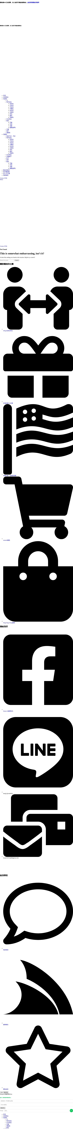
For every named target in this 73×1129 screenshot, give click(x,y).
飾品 (7, 120)
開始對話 (3, 1108)
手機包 (11, 108)
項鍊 (11, 126)
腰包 (11, 115)
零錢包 (11, 117)
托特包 (11, 110)
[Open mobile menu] (1, 179)
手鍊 (11, 122)
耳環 (11, 124)
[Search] (7, 260)
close (11, 1094)
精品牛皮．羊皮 (10, 136)
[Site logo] (7, 92)
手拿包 (11, 105)
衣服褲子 (9, 156)
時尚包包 (9, 102)
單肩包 (11, 103)
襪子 (7, 131)
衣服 (7, 129)
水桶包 (11, 112)
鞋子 (7, 158)
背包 (11, 114)
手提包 (11, 107)
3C (7, 100)
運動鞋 (8, 132)
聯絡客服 (4, 1092)
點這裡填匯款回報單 (33, 2)
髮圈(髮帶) (13, 127)
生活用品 (9, 119)
